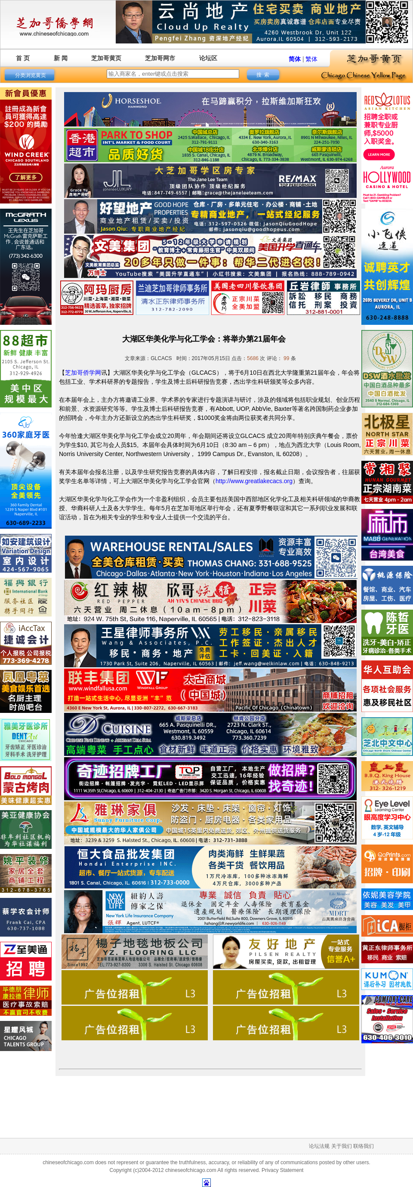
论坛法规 (319, 1146)
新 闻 (61, 58)
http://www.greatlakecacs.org (254, 481)
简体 (295, 58)
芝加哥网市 (160, 58)
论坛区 (208, 58)
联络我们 (363, 1146)
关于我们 (341, 1146)
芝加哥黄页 (106, 58)
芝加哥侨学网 (83, 372)
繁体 (311, 58)
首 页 (23, 58)
